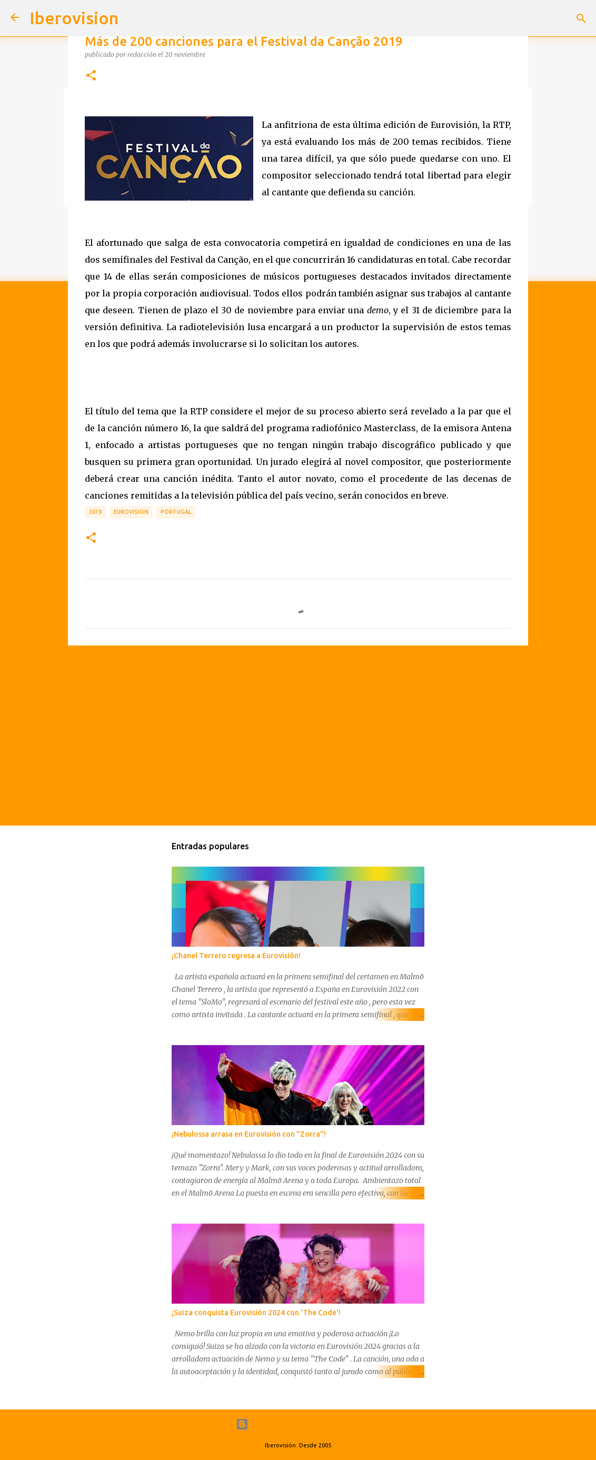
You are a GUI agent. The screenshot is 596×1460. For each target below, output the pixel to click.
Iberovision (73, 17)
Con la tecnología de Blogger (298, 1424)
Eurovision (131, 512)
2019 (95, 512)
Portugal (176, 512)
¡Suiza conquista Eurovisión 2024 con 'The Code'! (256, 1312)
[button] (91, 76)
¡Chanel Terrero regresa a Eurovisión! (236, 955)
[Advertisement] (298, 735)
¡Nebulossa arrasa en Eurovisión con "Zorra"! (249, 1134)
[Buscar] (581, 18)
